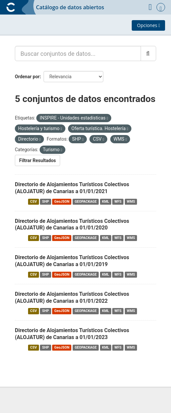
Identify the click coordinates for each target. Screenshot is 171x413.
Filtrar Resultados (37, 160)
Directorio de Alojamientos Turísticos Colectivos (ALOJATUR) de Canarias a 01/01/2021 (72, 187)
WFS (118, 201)
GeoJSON (61, 201)
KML (105, 201)
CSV (33, 201)
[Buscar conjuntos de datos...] (78, 53)
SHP (45, 201)
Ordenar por (27, 76)
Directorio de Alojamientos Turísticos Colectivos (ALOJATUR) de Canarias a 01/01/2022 (72, 297)
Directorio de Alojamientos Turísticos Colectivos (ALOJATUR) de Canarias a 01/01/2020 (72, 224)
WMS (131, 201)
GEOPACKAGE (86, 201)
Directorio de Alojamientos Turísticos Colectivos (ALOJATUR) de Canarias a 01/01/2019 (72, 260)
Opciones (148, 25)
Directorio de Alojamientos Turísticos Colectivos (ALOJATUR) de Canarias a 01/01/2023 (72, 333)
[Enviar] (148, 53)
